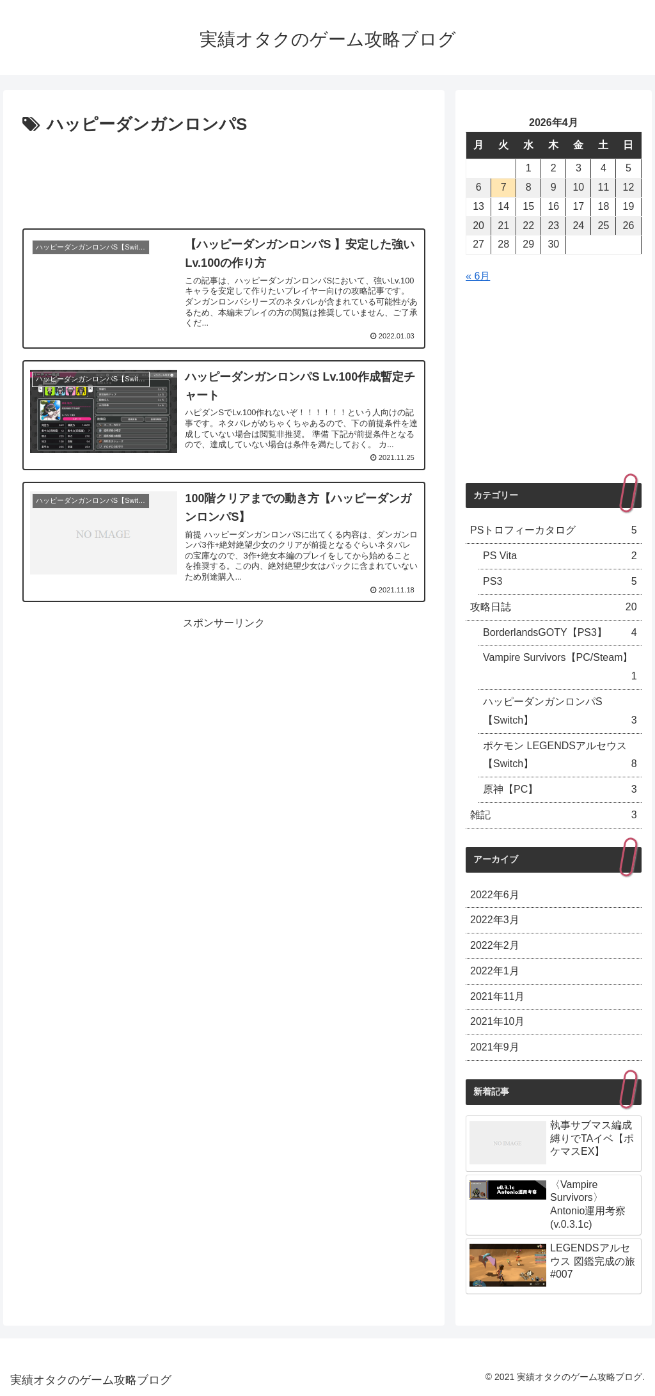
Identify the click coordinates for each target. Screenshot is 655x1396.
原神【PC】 (559, 790)
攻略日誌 (553, 607)
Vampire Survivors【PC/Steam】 (559, 669)
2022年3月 (494, 919)
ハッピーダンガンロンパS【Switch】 (559, 713)
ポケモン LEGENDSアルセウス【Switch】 (559, 757)
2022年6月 (494, 894)
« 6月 (478, 276)
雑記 (553, 815)
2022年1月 (494, 970)
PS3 (559, 582)
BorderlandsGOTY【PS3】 (559, 633)
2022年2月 (494, 945)
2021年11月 (497, 996)
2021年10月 (497, 1021)
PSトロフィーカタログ (553, 530)
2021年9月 (494, 1047)
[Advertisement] (223, 178)
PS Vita (559, 556)
